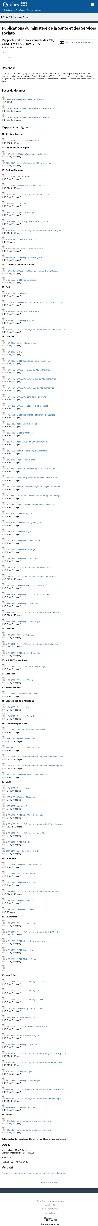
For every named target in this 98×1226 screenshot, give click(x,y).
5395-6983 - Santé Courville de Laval (20, 851)
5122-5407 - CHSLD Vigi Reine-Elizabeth (21, 540)
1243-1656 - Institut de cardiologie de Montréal (24, 450)
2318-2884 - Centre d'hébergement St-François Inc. (26, 163)
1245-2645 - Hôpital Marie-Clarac (18, 459)
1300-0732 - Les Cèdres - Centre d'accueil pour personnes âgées (32, 495)
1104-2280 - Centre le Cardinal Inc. (19, 343)
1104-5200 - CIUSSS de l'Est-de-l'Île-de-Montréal (25, 406)
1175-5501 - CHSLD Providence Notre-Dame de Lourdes (28, 414)
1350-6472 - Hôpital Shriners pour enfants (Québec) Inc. (28, 504)
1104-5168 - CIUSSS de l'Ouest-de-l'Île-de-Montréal (26, 370)
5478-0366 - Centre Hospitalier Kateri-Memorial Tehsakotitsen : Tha (33, 1089)
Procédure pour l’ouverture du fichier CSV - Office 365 (27, 117)
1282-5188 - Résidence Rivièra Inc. (19, 797)
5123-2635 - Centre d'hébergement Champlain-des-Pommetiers (32, 1062)
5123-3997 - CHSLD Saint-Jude (17, 842)
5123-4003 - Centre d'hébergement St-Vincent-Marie (27, 567)
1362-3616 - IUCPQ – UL (14, 203)
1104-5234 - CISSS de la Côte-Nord (19, 680)
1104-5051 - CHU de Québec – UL (18, 176)
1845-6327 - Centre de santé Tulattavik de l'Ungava (26, 1130)
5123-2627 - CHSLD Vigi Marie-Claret (20, 558)
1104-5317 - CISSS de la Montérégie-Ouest (22, 999)
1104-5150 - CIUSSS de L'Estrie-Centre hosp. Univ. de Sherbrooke (32, 302)
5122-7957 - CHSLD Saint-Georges (19, 549)
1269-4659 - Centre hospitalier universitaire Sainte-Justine (29, 477)
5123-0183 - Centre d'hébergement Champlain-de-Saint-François (32, 824)
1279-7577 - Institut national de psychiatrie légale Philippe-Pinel (32, 486)
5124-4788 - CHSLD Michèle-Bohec (19, 959)
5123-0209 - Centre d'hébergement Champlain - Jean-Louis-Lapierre (34, 1053)
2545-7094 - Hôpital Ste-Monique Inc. (20, 212)
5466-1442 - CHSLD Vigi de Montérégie (21, 1080)
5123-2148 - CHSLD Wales (15, 293)
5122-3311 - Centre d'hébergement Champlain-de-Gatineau (30, 644)
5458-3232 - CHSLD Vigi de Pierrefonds (21, 603)
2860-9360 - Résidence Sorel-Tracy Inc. (21, 1035)
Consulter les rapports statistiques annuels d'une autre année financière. (34, 1173)
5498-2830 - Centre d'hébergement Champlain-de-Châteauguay (32, 1098)
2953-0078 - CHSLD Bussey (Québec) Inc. (22, 522)
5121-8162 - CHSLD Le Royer (16, 531)
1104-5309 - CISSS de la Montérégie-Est (21, 990)
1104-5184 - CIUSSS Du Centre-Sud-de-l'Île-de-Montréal (28, 388)
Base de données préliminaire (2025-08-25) (23, 99)
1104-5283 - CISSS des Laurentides (19, 923)
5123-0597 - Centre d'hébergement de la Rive (24, 833)
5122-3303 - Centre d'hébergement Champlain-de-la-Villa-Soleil (31, 932)
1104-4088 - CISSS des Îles (15, 707)
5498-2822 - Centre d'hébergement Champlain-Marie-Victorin (31, 612)
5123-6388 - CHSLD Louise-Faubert (19, 950)
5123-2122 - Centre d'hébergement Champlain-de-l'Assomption (32, 765)
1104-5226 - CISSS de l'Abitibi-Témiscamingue (24, 666)
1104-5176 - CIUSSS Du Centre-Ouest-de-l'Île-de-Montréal (29, 379)
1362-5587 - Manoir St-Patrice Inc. (19, 806)
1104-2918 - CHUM (12, 352)
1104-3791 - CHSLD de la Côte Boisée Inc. (22, 864)
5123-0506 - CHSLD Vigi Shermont (19, 320)
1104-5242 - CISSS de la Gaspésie (18, 716)
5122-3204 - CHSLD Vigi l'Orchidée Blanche (23, 815)
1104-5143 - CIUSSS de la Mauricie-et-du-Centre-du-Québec (30, 271)
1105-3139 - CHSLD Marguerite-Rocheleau (22, 1008)
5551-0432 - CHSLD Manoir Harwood (20, 1107)
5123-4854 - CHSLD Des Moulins (18, 900)
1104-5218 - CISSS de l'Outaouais (18, 635)
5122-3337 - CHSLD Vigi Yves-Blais (19, 882)
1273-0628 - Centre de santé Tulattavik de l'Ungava (26, 1121)
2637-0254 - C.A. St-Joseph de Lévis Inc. (21, 747)
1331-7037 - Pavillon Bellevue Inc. (18, 738)
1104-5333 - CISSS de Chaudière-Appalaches (23, 729)
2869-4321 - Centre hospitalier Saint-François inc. (25, 221)
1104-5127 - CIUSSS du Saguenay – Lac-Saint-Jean (25, 154)
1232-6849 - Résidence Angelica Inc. (19, 423)
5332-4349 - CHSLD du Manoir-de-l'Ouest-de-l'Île (25, 585)
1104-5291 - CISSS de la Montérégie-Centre (23, 981)
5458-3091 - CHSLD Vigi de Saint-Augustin (22, 257)
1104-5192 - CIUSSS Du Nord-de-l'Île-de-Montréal (25, 397)
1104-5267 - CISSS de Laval (15, 788)
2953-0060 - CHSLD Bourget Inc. (18, 513)
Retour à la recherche (49, 1182)
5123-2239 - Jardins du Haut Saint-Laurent (22, 248)
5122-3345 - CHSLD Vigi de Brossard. (20, 1044)
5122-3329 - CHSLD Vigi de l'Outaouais (21, 653)
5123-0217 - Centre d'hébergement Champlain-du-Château (30, 891)
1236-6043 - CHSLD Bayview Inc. (18, 432)
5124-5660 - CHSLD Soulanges (17, 1071)
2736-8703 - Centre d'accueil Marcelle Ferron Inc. (25, 1026)
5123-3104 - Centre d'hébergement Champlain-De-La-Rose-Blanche (33, 329)
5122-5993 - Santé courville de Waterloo (21, 311)
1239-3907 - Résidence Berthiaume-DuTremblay (25, 441)
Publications (15, 17)
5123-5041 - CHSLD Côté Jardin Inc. (19, 239)
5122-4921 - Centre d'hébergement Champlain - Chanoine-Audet (32, 756)
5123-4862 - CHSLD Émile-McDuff (18, 909)
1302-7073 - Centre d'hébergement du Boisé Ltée (25, 194)
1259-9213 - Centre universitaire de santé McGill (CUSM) (28, 468)
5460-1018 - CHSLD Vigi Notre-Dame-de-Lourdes (25, 774)
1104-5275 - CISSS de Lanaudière (18, 873)
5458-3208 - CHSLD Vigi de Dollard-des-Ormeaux (25, 594)
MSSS (4, 17)
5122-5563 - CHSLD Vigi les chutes (19, 280)
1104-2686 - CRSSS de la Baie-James (19, 693)
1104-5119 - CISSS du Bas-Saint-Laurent (21, 140)
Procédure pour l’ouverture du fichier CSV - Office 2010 (28, 108)
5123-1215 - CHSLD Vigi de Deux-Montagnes (23, 941)
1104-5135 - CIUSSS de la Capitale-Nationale (23, 185)
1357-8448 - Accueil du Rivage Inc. (19, 1017)
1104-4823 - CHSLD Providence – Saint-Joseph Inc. (26, 361)
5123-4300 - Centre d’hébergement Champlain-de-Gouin (29, 576)
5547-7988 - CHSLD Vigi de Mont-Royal (21, 621)
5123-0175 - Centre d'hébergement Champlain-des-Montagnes (31, 230)
